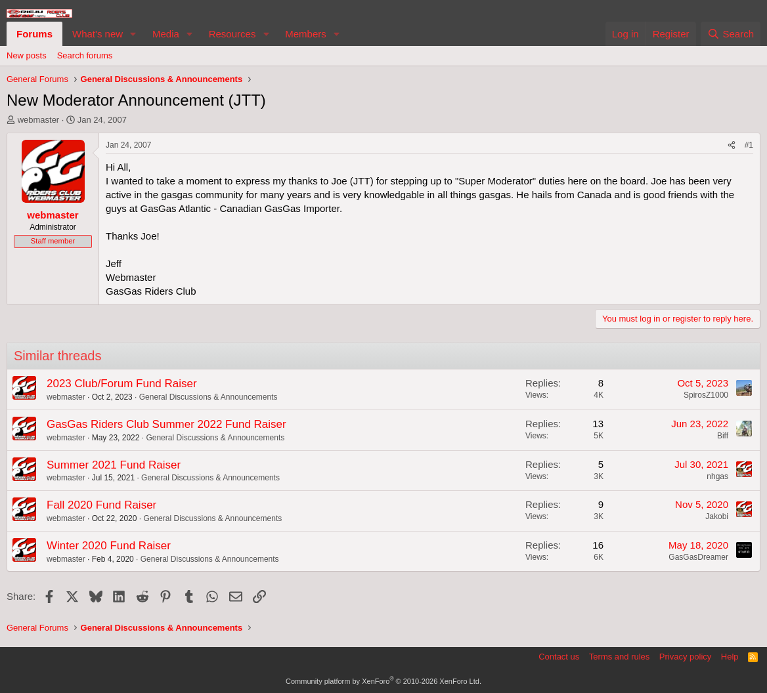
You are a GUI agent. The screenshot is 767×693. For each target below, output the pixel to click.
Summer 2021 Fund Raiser (114, 465)
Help (730, 657)
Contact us (558, 657)
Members (305, 33)
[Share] (731, 145)
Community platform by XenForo (383, 681)
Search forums (85, 55)
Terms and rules (619, 657)
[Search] (730, 34)
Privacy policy (685, 657)
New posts (27, 55)
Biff (722, 435)
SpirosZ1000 (706, 395)
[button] (133, 34)
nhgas (717, 476)
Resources (232, 33)
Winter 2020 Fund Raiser (109, 545)
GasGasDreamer (698, 557)
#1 (749, 145)
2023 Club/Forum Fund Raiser (122, 383)
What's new (97, 33)
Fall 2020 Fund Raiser (101, 505)
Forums (34, 33)
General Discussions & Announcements (208, 397)
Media (165, 33)
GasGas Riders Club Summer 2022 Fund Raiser (166, 424)
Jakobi (716, 516)
